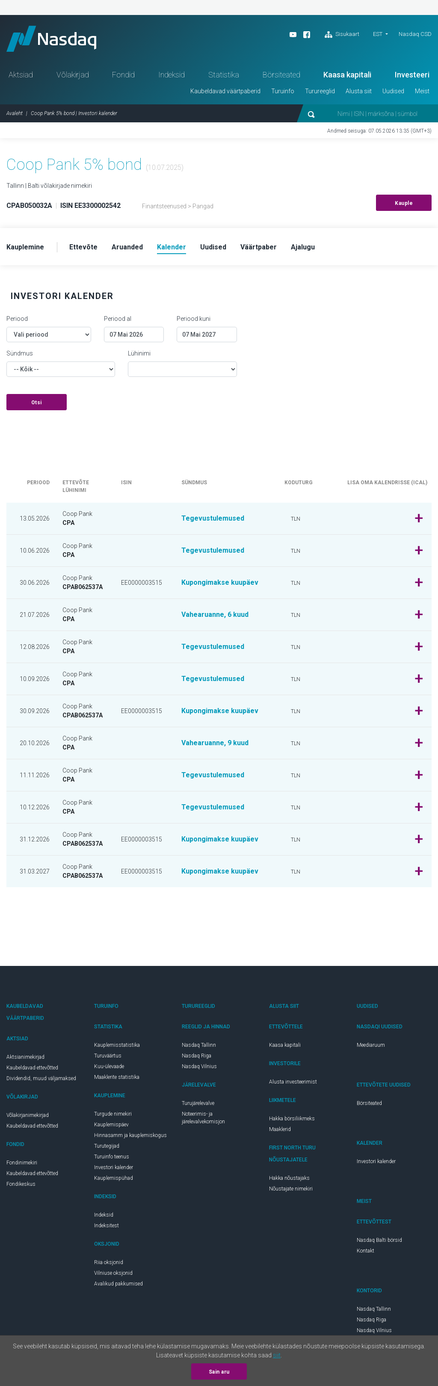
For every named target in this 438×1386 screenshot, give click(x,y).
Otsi (36, 403)
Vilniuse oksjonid (113, 1273)
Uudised (393, 91)
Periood (17, 318)
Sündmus (19, 353)
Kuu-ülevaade (109, 1066)
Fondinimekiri (21, 1163)
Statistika (223, 74)
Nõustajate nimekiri (291, 1189)
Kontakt (365, 1251)
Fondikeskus (21, 1184)
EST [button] (377, 34)
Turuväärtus (107, 1056)
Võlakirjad (72, 74)
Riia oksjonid (108, 1262)
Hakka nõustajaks (289, 1178)
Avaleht (14, 113)
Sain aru (219, 1372)
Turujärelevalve (198, 1103)
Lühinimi (139, 353)
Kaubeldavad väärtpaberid (225, 91)
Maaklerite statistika (116, 1077)
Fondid (123, 74)
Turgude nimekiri (113, 1114)
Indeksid (171, 74)
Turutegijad (106, 1146)
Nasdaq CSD (415, 34)
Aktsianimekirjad (25, 1057)
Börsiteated (281, 74)
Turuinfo (282, 91)
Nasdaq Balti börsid (379, 1240)
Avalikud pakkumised (118, 1284)
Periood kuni (193, 318)
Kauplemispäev (111, 1125)
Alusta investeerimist (293, 1082)
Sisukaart (342, 34)
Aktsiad (21, 74)
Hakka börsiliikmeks (292, 1119)
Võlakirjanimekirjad (27, 1115)
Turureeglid (320, 91)
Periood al (117, 318)
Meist (422, 91)
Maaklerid (280, 1129)
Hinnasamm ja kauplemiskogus (130, 1135)
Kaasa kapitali (347, 74)
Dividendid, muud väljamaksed (41, 1078)
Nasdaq (51, 39)
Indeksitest (106, 1226)
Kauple (404, 203)
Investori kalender (113, 1167)
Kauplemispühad (113, 1178)
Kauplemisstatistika (117, 1045)
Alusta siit (359, 91)
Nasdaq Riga (196, 1056)
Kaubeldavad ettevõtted (32, 1068)
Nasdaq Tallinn (199, 1045)
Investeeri (412, 74)
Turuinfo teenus (111, 1157)
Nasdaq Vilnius (199, 1066)
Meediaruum (371, 1045)
